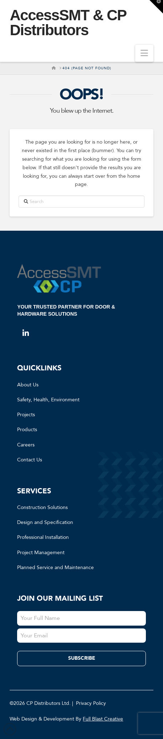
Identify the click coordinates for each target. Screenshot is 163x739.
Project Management (41, 552)
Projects (26, 414)
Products (27, 429)
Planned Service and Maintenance (55, 567)
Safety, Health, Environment (48, 399)
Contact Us (29, 459)
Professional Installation (43, 537)
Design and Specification (45, 522)
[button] (144, 53)
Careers (26, 444)
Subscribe (81, 658)
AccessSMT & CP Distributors (68, 23)
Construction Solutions (42, 507)
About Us (28, 384)
